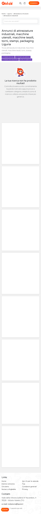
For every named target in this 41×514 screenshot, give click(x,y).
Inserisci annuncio (8, 484)
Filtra (5, 509)
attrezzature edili (8, 57)
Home (4, 481)
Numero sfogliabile (9, 489)
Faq (23, 484)
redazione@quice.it (15, 504)
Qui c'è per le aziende (30, 481)
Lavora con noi (16, 508)
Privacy (25, 489)
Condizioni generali (29, 487)
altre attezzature (25, 59)
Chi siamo (5, 487)
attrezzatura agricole (23, 57)
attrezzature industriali (10, 59)
